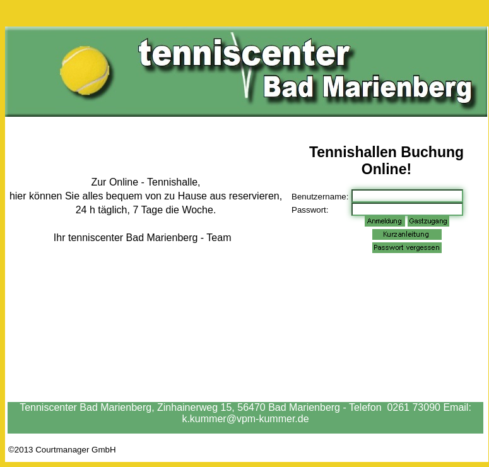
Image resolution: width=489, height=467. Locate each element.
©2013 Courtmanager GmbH (62, 449)
